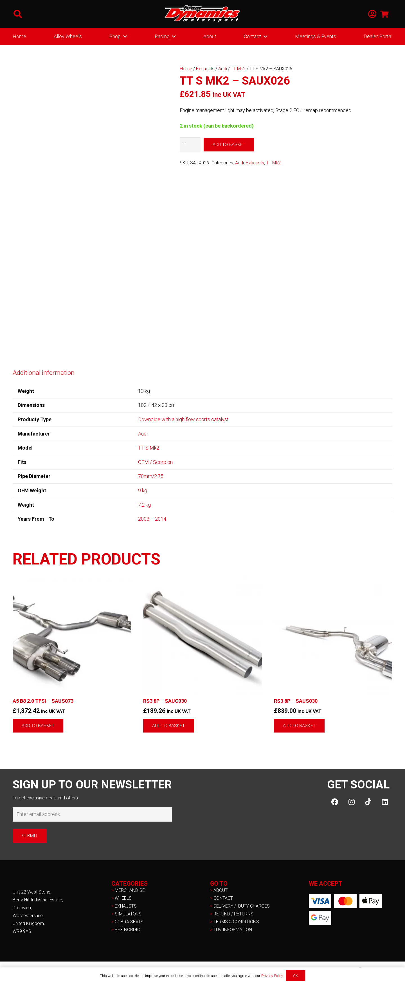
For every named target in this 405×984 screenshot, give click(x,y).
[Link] (372, 14)
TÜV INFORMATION (232, 929)
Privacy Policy (272, 976)
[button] (17, 14)
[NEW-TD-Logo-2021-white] (202, 14)
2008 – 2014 (152, 519)
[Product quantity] (190, 144)
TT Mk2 (238, 68)
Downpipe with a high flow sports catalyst (183, 419)
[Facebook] (335, 802)
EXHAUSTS (126, 906)
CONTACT (223, 898)
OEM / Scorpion (155, 462)
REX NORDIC (128, 929)
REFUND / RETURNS (233, 914)
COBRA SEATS (129, 921)
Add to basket (229, 144)
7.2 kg (144, 505)
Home (186, 68)
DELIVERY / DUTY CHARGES (241, 906)
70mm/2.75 (150, 476)
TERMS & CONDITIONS (236, 921)
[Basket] (384, 14)
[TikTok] (368, 802)
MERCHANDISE (130, 890)
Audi (222, 68)
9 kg (142, 490)
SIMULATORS (128, 914)
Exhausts (205, 68)
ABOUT (220, 890)
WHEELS (123, 898)
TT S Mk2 (148, 448)
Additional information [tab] (44, 372)
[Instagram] (351, 802)
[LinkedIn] (384, 802)
